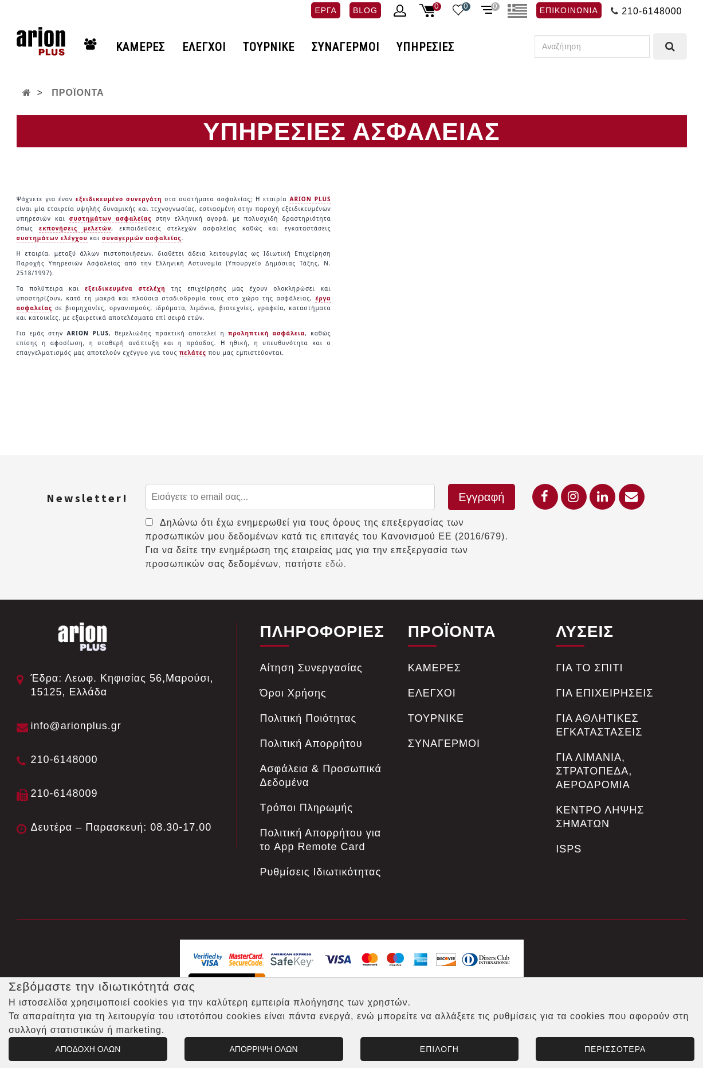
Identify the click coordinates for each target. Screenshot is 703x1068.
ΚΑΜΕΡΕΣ (140, 47)
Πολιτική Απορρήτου (311, 743)
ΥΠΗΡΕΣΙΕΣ (425, 47)
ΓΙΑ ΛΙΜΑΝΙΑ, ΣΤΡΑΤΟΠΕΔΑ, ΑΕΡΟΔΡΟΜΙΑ (594, 771)
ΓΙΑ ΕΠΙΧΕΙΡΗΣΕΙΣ (604, 693)
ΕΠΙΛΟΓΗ (439, 1049)
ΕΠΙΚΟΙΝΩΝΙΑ (569, 10)
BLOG (365, 10)
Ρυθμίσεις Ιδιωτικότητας (321, 872)
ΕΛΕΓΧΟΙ (204, 47)
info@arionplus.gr (76, 725)
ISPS (569, 849)
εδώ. (336, 564)
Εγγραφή (481, 497)
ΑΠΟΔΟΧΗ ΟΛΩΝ (87, 1049)
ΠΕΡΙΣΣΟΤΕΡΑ (615, 1049)
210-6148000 (652, 11)
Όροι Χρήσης (293, 693)
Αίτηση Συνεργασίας (311, 668)
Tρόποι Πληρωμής (307, 807)
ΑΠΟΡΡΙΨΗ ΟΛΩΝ (264, 1049)
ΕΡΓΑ (325, 10)
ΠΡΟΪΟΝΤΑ (78, 92)
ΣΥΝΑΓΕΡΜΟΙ (345, 47)
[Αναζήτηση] (592, 46)
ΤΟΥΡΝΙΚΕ (268, 47)
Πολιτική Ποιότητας (308, 718)
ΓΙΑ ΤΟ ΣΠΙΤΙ (589, 668)
